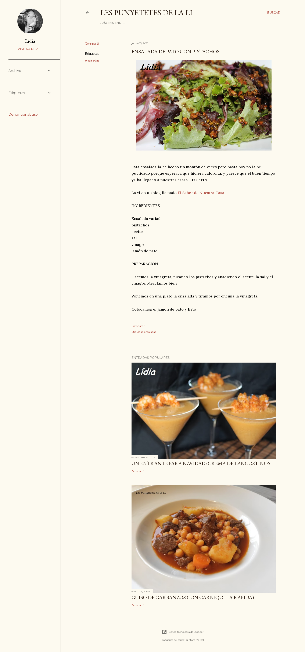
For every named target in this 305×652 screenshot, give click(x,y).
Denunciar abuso (23, 114)
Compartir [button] (92, 43)
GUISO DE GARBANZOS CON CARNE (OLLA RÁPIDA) (193, 597)
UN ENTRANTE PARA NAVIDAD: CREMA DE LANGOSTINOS (201, 463)
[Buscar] (273, 13)
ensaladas (92, 60)
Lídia (30, 41)
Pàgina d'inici (114, 23)
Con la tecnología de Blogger (183, 631)
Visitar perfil (30, 49)
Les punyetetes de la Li (146, 13)
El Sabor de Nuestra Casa (201, 192)
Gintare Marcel (195, 639)
